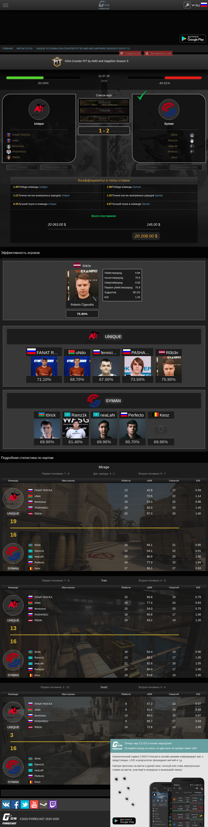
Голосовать (56, 167)
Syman (137, 187)
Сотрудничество (132, 53)
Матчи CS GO (24, 48)
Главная (7, 48)
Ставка (22, 167)
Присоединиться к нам (160, 53)
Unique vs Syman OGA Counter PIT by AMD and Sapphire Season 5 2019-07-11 (83, 48)
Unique (43, 187)
